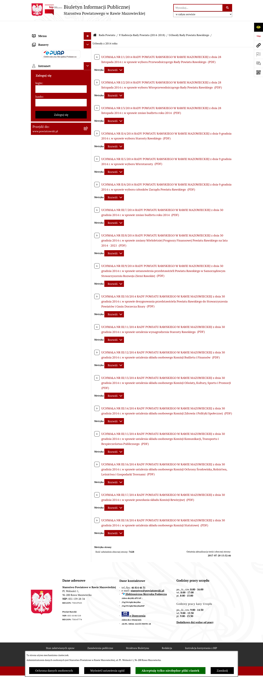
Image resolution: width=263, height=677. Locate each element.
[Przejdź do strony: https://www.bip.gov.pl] (258, 36)
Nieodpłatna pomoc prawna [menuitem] (50, 202)
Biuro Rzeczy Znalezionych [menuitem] (50, 195)
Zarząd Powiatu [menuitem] (42, 56)
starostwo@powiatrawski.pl (147, 580)
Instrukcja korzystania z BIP (201, 638)
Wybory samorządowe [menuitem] (47, 248)
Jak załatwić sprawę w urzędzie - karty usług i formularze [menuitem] (57, 103)
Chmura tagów (165, 650)
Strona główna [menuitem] (42, 33)
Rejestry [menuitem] (37, 255)
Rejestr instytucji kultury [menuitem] (48, 225)
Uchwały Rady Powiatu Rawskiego (189, 25)
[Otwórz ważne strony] (258, 54)
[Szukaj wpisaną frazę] (227, 8)
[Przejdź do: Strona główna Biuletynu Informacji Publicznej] (95, 25)
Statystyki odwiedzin (133, 650)
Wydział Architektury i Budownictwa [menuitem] (56, 168)
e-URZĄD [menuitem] (38, 79)
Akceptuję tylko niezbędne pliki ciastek (170, 670)
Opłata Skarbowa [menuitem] (43, 128)
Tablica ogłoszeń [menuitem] (43, 113)
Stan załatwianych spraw (60, 638)
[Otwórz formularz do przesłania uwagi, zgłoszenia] (258, 63)
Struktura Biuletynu (137, 638)
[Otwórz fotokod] (258, 72)
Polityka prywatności (199, 650)
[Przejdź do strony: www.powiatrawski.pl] (258, 45)
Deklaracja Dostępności (94, 650)
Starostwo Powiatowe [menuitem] (46, 71)
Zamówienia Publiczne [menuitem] (47, 121)
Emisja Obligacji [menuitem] (43, 187)
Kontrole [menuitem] (38, 240)
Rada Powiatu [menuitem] (41, 48)
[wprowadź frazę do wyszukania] (198, 8)
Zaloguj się (61, 334)
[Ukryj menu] (87, 26)
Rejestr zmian (60, 650)
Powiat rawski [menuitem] (41, 41)
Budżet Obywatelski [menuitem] (45, 86)
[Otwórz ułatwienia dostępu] (258, 27)
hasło (39, 316)
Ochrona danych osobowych (54, 670)
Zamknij (222, 670)
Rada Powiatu (107, 25)
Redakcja (167, 638)
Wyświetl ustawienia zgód (107, 670)
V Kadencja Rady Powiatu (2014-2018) (142, 25)
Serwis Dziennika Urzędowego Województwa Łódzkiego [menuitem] (52, 138)
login (38, 302)
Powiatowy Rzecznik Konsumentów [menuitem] (56, 217)
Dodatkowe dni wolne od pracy (195, 612)
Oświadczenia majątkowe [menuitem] (49, 94)
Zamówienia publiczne (100, 638)
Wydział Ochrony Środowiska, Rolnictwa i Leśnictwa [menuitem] (52, 177)
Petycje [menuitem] (37, 210)
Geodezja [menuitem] (38, 160)
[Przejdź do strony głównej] (88, 9)
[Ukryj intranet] (87, 285)
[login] (61, 308)
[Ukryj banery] (87, 264)
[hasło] (61, 322)
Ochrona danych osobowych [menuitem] (51, 232)
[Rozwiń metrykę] (114, 60)
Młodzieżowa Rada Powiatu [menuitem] (50, 64)
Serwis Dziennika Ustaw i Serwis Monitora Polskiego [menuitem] (53, 150)
